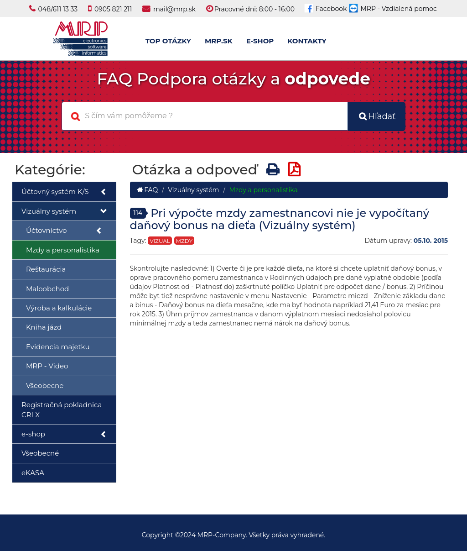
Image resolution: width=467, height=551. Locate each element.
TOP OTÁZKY (168, 41)
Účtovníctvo (64, 231)
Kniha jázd (44, 327)
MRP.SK (219, 41)
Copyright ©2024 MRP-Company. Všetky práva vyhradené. (234, 535)
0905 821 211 (113, 9)
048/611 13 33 (58, 9)
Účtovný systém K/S (64, 192)
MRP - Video (47, 366)
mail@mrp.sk (174, 9)
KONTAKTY (306, 41)
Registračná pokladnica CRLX (61, 409)
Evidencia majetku (57, 346)
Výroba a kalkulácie (59, 308)
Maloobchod (47, 288)
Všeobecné (40, 453)
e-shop (64, 434)
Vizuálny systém (64, 211)
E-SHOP (260, 41)
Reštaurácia (46, 269)
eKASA (32, 472)
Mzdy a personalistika (62, 250)
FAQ (147, 190)
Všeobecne (44, 385)
